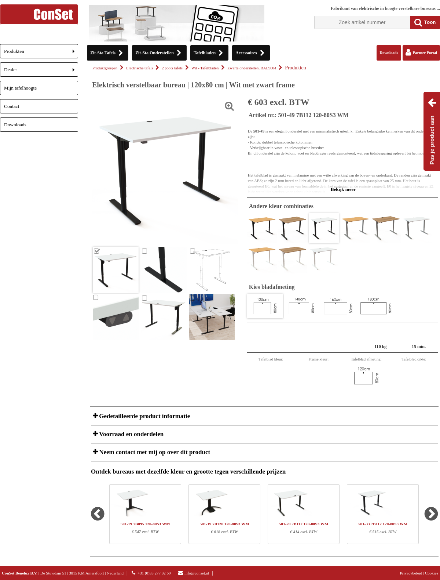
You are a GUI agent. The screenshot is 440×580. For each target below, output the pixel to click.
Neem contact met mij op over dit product (154, 452)
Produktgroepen (104, 68)
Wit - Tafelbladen (205, 68)
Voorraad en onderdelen (131, 434)
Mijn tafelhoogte (20, 88)
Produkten (41, 53)
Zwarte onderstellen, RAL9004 (251, 68)
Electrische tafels (139, 68)
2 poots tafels (172, 68)
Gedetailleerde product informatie (144, 416)
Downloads (15, 124)
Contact (11, 106)
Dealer (41, 72)
